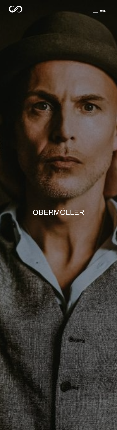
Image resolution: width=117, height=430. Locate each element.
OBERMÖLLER (58, 212)
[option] (58, 215)
